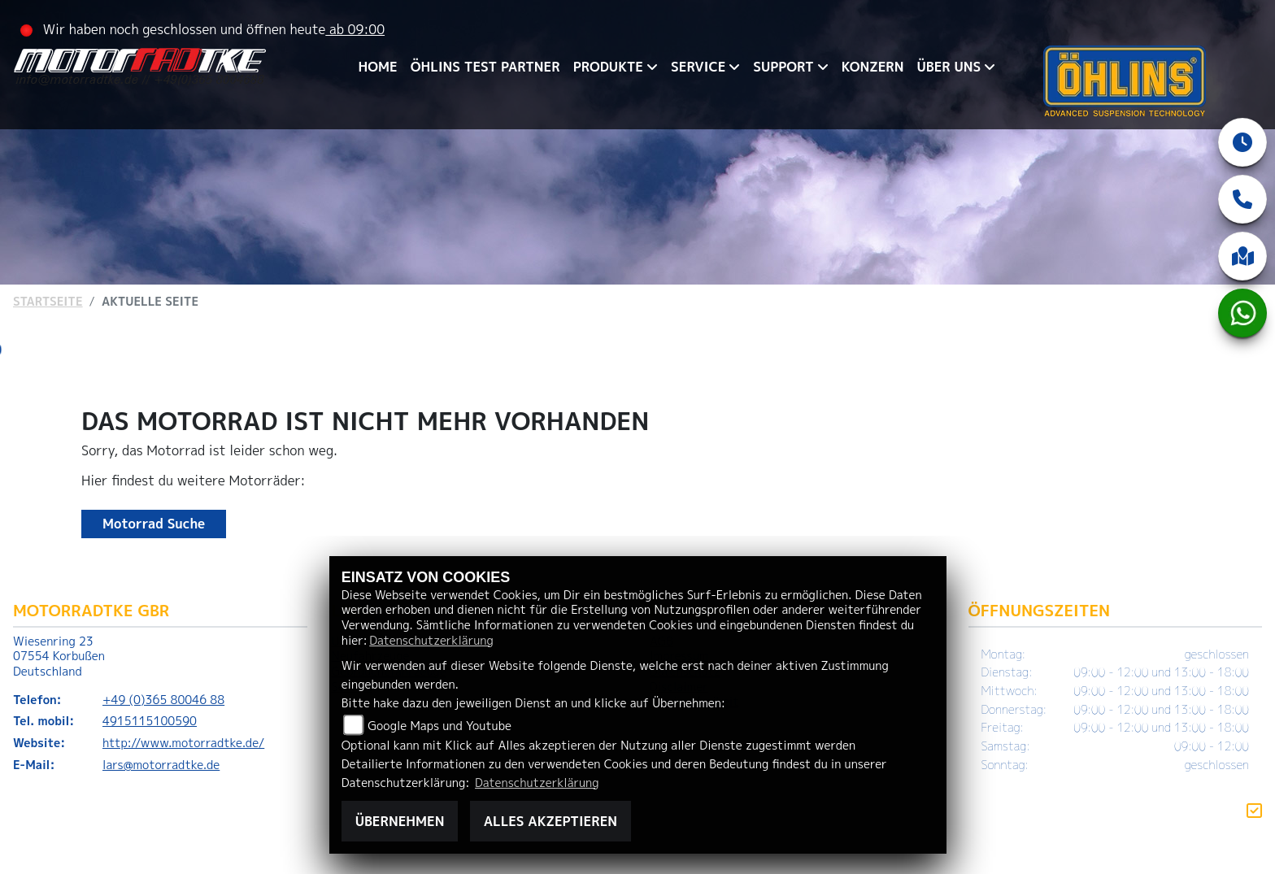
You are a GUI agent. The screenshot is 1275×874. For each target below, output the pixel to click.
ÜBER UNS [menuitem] (948, 67)
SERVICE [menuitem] (698, 67)
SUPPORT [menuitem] (783, 67)
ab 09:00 (355, 29)
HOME (378, 67)
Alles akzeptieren (550, 821)
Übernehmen (400, 821)
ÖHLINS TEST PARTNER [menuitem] (485, 67)
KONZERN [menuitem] (873, 67)
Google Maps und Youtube (439, 726)
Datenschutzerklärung (431, 641)
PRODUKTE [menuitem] (608, 67)
